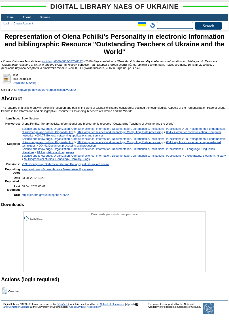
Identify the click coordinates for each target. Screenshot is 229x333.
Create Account (23, 23)
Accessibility (94, 306)
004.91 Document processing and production (67, 145)
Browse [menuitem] (45, 17)
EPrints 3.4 (63, 304)
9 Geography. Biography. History (205, 155)
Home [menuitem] (10, 17)
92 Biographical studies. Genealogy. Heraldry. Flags (57, 159)
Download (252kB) (24, 82)
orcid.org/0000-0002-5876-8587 (62, 61)
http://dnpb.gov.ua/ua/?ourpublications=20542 (47, 89)
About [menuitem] (27, 17)
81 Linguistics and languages (55, 152)
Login (6, 23)
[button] (4, 291)
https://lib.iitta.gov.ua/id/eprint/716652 (45, 195)
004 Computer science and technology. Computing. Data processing (120, 132)
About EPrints (77, 306)
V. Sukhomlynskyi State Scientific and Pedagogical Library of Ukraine (65, 164)
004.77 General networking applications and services (70, 135)
